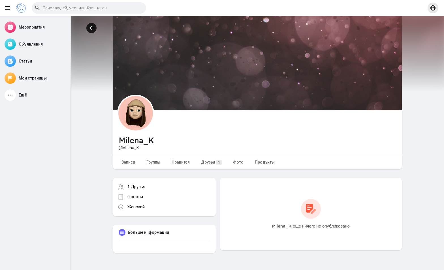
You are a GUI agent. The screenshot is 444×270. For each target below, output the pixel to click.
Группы (153, 162)
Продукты (265, 162)
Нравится (181, 162)
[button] (89, 8)
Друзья (211, 162)
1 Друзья (136, 186)
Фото (238, 162)
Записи (128, 162)
